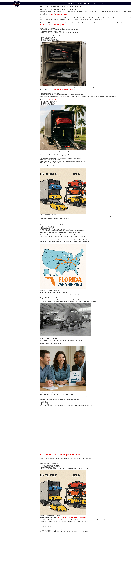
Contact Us (106, 3)
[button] (72, 3)
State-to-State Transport (92, 3)
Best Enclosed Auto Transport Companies (71, 518)
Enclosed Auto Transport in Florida (62, 90)
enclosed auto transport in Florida (50, 99)
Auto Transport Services (72, 3)
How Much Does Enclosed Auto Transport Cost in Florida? (60, 455)
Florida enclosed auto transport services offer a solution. (57, 14)
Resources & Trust (100, 3)
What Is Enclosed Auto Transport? (52, 25)
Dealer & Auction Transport (81, 3)
